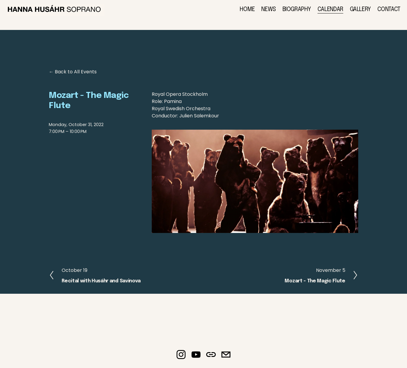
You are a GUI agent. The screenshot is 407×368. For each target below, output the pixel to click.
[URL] (211, 357)
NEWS (263, 13)
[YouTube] (196, 357)
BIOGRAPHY (291, 13)
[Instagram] (181, 357)
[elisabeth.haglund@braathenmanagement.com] (226, 357)
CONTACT (383, 13)
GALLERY (354, 13)
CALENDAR (325, 13)
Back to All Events (76, 75)
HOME (241, 13)
